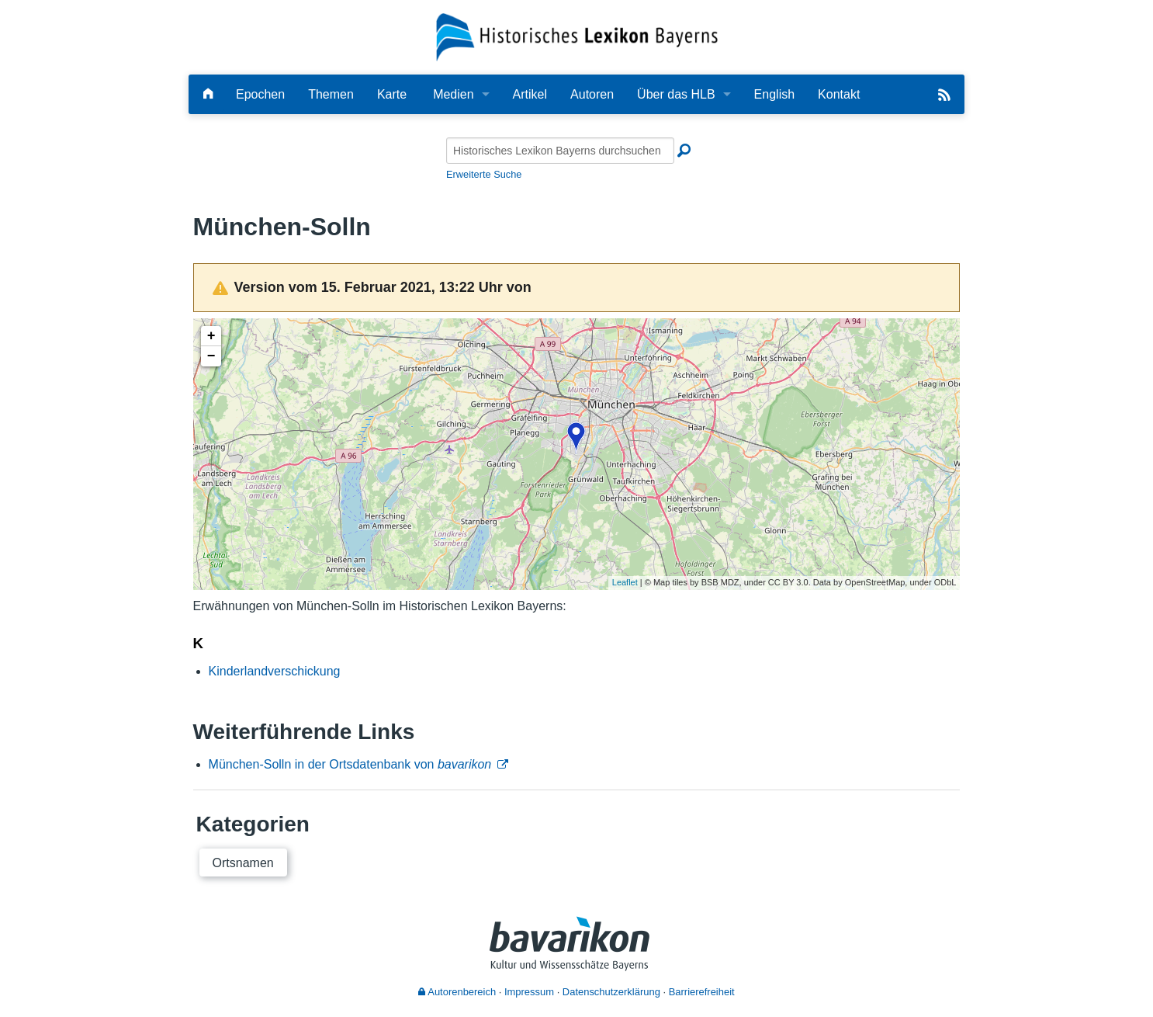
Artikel (530, 94)
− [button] (211, 356)
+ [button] (211, 336)
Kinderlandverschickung (275, 671)
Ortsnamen (243, 862)
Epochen (260, 94)
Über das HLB (676, 94)
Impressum (529, 992)
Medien (453, 94)
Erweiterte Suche (483, 174)
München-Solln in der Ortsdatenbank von (350, 764)
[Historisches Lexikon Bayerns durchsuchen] (560, 150)
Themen (331, 94)
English (774, 94)
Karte (392, 94)
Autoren (592, 94)
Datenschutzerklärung (611, 992)
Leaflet (625, 582)
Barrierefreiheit (702, 992)
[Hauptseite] (208, 94)
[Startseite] (576, 36)
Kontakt (839, 94)
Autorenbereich (457, 992)
